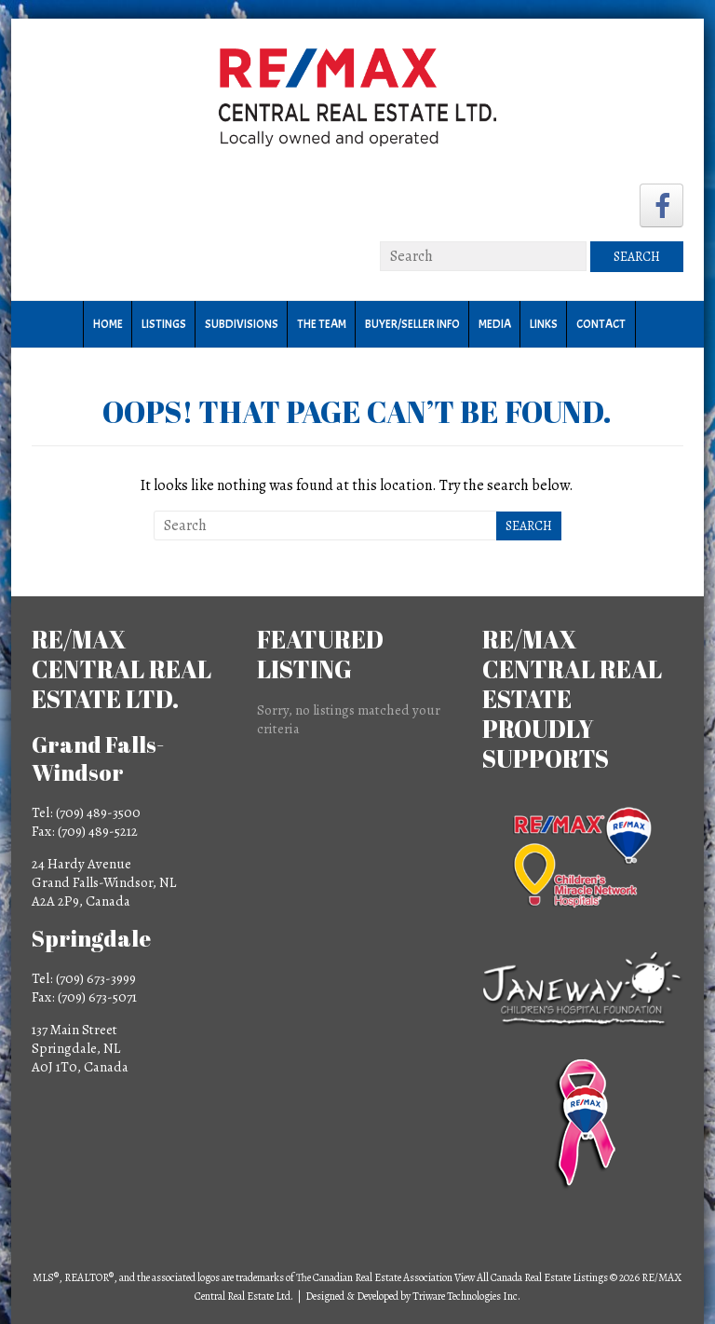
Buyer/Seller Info (412, 324)
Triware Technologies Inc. (466, 1296)
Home (108, 324)
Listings (164, 324)
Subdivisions (241, 324)
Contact (601, 324)
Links (544, 324)
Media (495, 324)
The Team (321, 324)
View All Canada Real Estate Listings (531, 1277)
